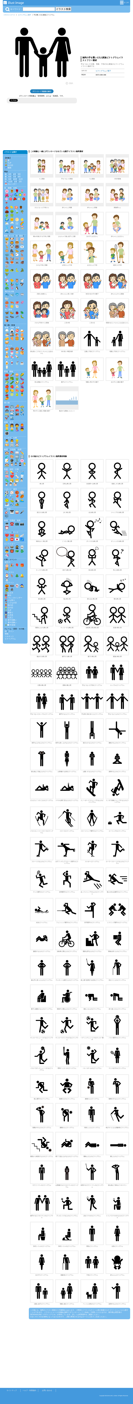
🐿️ (12, 258)
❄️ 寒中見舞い (11, 620)
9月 (9, 179)
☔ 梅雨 (8, 168)
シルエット (9, 636)
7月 (14, 177)
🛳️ (12, 417)
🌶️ (22, 382)
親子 (29, 15)
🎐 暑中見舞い (11, 622)
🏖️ (22, 227)
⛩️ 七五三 (9, 617)
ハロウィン (9, 582)
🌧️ (12, 223)
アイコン (7, 532)
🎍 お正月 (9, 593)
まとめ (124, 2)
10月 (15, 179)
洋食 (12, 327)
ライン (11, 631)
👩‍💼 (12, 441)
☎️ (12, 524)
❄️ (17, 223)
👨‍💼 (7, 441)
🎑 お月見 (9, 615)
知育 (20, 449)
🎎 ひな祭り (10, 600)
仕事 (15, 438)
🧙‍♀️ (22, 586)
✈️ (22, 414)
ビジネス (7, 438)
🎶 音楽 (7, 509)
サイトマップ (12, 1390)
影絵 (21, 236)
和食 (6, 327)
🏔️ (17, 227)
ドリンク (8, 360)
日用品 (12, 520)
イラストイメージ (9, 15)
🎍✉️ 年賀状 (10, 625)
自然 (15, 188)
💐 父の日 (9, 165)
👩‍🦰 (22, 425)
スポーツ (7, 489)
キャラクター (9, 544)
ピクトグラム (22, 15)
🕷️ (12, 589)
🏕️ (17, 504)
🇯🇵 (17, 539)
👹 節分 (8, 595)
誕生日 (7, 562)
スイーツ (8, 346)
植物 (9, 188)
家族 (6, 422)
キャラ (11, 236)
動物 (6, 236)
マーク (15, 532)
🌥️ (7, 223)
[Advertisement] (102, 35)
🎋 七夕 (8, 163)
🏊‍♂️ (22, 500)
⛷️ (7, 504)
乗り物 (7, 403)
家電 (6, 520)
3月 (9, 174)
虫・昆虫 (8, 309)
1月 (15, 181)
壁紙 (6, 634)
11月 (21, 179)
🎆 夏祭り (9, 613)
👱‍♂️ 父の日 (9, 608)
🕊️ (22, 280)
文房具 (13, 449)
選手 (15, 489)
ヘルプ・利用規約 (29, 1390)
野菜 (6, 371)
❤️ (12, 476)
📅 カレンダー (11, 184)
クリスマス (9, 572)
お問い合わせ (47, 1390)
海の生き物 (9, 291)
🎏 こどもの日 (11, 603)
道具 (19, 520)
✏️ (22, 453)
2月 (20, 181)
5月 (19, 174)
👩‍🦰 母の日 (9, 605)
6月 (9, 177)
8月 (19, 177)
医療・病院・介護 (11, 469)
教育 (6, 449)
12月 (10, 181)
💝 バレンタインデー (13, 598)
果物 (11, 371)
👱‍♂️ (7, 429)
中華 (17, 327)
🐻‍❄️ (22, 247)
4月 (14, 174)
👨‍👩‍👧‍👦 (7, 433)
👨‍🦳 (12, 429)
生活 (11, 422)
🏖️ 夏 (7, 160)
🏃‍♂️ (17, 460)
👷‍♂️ (17, 441)
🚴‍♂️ (22, 410)
